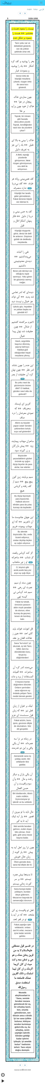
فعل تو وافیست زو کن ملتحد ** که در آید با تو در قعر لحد (22, 915)
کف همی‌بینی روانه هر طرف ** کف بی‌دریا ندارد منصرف (23, 183)
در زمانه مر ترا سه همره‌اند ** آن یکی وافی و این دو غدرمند (22, 743)
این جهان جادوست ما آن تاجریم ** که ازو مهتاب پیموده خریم (22, 522)
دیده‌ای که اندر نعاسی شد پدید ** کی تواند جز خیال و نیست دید (22, 297)
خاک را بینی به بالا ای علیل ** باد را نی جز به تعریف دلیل (22, 145)
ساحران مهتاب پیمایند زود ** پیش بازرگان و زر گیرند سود (22, 446)
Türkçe (35, 9)
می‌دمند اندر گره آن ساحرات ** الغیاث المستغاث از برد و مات (22, 672)
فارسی (41, 9)
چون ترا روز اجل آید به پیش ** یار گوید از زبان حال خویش (22, 852)
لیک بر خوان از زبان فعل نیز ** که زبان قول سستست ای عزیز (22, 710)
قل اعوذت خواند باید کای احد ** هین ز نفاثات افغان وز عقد (22, 633)
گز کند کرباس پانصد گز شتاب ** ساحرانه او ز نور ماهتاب (23, 557)
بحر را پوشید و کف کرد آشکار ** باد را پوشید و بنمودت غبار (22, 66)
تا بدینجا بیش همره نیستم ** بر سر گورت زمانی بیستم (22, 879)
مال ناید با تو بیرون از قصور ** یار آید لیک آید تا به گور (22, 816)
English (29, 9)
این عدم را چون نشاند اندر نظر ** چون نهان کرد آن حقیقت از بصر (22, 370)
